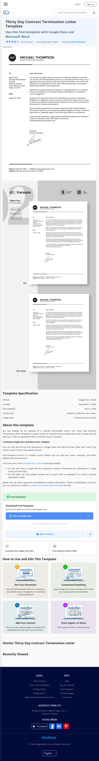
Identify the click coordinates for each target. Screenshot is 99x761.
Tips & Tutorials (67, 685)
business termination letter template (46, 485)
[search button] (94, 12)
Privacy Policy (39, 689)
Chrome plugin (67, 693)
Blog (67, 681)
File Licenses (39, 681)
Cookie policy (39, 693)
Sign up (90, 4)
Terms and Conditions (39, 685)
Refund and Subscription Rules (39, 697)
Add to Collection (45, 534)
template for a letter (32, 463)
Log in (78, 4)
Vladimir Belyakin (78, 42)
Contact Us (67, 697)
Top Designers (67, 689)
